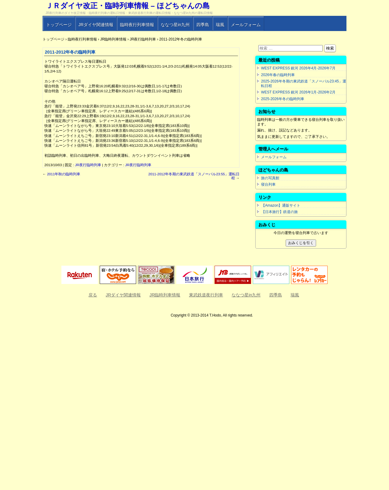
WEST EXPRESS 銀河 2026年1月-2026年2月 (298, 92)
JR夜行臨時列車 (88, 165)
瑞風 (220, 24)
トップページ (59, 24)
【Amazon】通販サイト (280, 205)
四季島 (202, 24)
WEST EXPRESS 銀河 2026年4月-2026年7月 (298, 68)
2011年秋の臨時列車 (61, 174)
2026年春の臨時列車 (278, 75)
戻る (92, 294)
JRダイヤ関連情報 (95, 24)
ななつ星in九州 (175, 24)
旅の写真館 (270, 178)
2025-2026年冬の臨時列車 (282, 99)
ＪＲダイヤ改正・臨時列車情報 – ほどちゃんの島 (128, 6)
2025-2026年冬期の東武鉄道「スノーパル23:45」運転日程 (303, 83)
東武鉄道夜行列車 (206, 294)
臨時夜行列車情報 (137, 24)
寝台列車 (268, 184)
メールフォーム (246, 24)
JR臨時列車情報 (165, 294)
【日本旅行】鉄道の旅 (279, 212)
